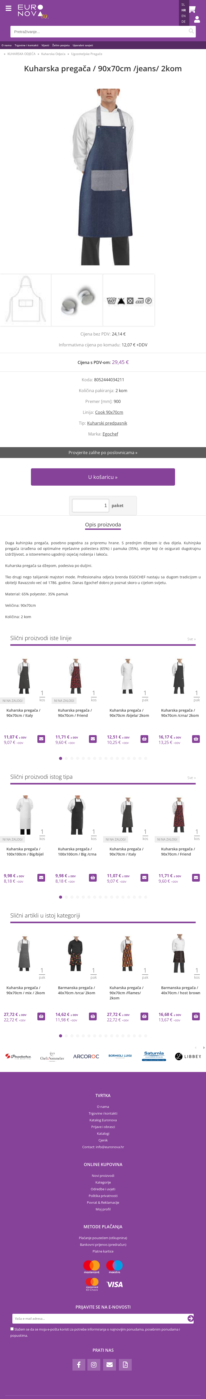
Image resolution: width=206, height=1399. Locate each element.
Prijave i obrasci (103, 1126)
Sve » (191, 638)
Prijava (194, 24)
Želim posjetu (61, 45)
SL (183, 4)
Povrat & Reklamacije (103, 1202)
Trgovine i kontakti (26, 45)
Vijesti (45, 45)
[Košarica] (190, 9)
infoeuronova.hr (110, 1147)
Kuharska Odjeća (53, 54)
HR (184, 10)
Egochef (110, 434)
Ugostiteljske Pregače (86, 54)
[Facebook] (78, 1365)
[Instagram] (93, 1365)
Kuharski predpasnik (107, 423)
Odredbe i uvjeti (103, 1189)
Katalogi (103, 1133)
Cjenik (103, 1140)
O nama (7, 45)
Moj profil (103, 1209)
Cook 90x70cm (109, 412)
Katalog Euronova (103, 1120)
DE (184, 21)
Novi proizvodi (103, 1175)
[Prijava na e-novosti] (191, 1319)
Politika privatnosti (103, 1195)
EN (184, 16)
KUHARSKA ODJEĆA (21, 54)
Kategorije (103, 1182)
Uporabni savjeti (83, 45)
